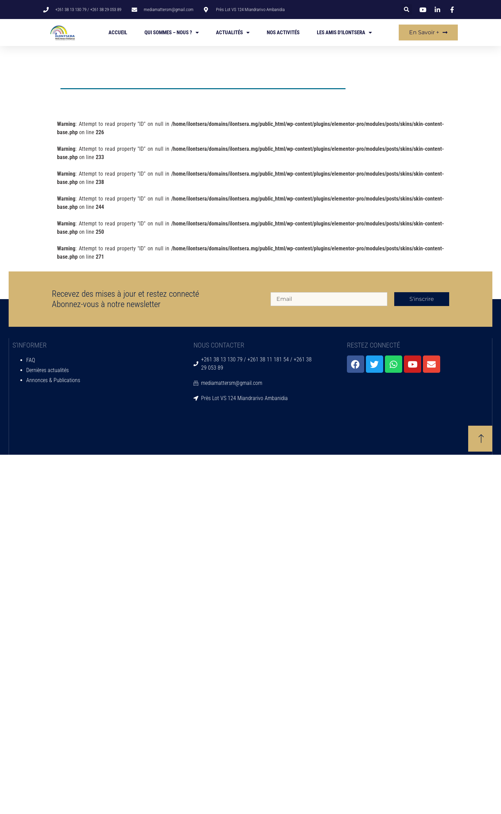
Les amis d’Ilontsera (344, 33)
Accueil (117, 32)
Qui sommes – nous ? (171, 33)
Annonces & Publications (53, 380)
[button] (406, 9)
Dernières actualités (47, 370)
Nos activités (283, 32)
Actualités (232, 33)
